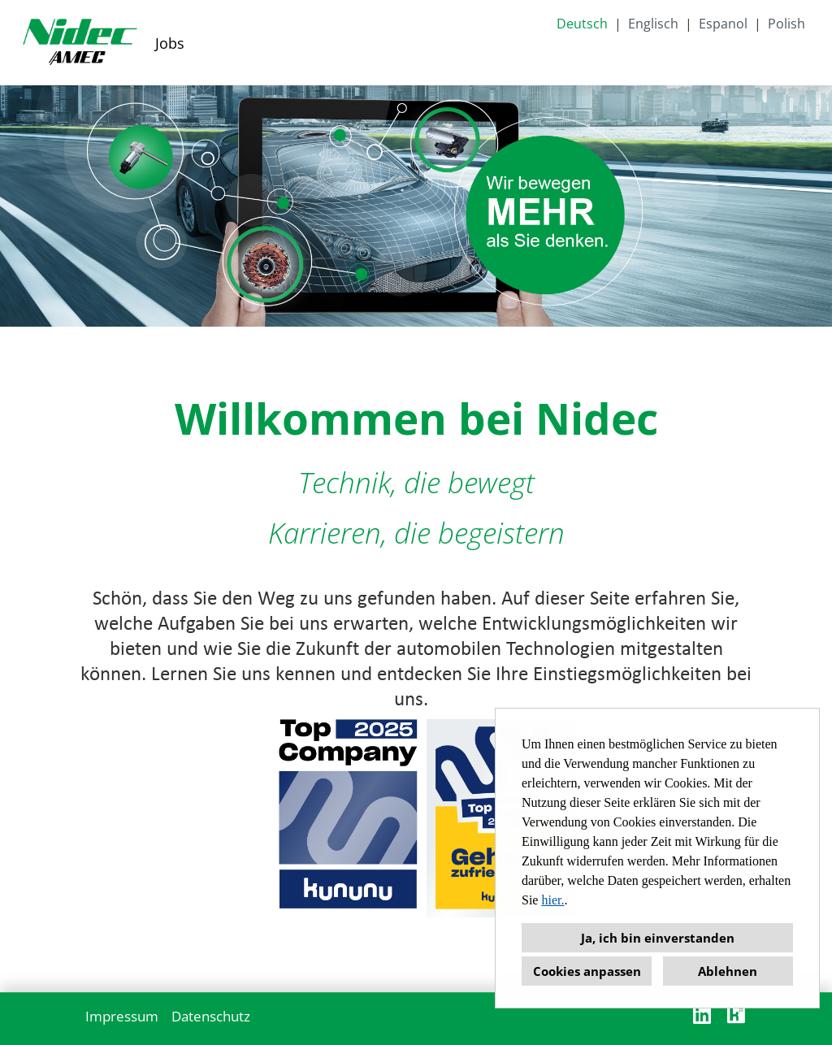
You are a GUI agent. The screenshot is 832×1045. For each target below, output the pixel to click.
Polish (786, 24)
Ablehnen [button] (727, 971)
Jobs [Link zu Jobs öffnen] (169, 43)
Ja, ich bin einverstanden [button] (657, 938)
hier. (552, 900)
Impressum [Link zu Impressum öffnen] (121, 1016)
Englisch (653, 24)
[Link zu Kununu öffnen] (736, 1014)
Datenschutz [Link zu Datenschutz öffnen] (210, 1016)
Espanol (723, 24)
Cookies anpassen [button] (587, 971)
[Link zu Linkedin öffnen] (702, 1014)
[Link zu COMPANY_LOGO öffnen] (79, 42)
